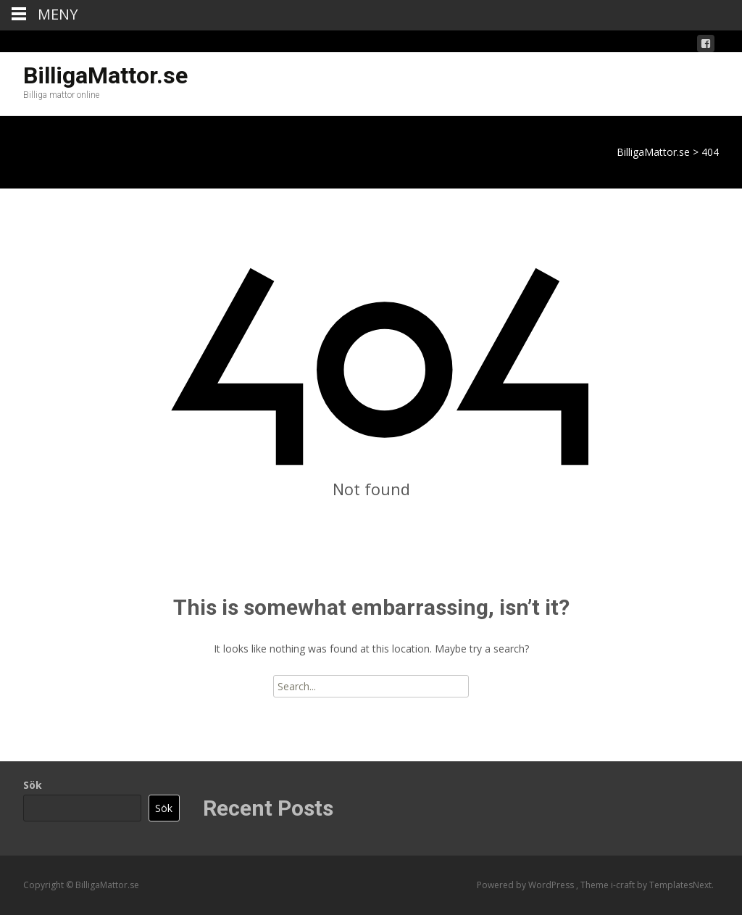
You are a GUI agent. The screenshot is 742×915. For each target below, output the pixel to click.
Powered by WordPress (526, 885)
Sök (32, 785)
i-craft (624, 885)
